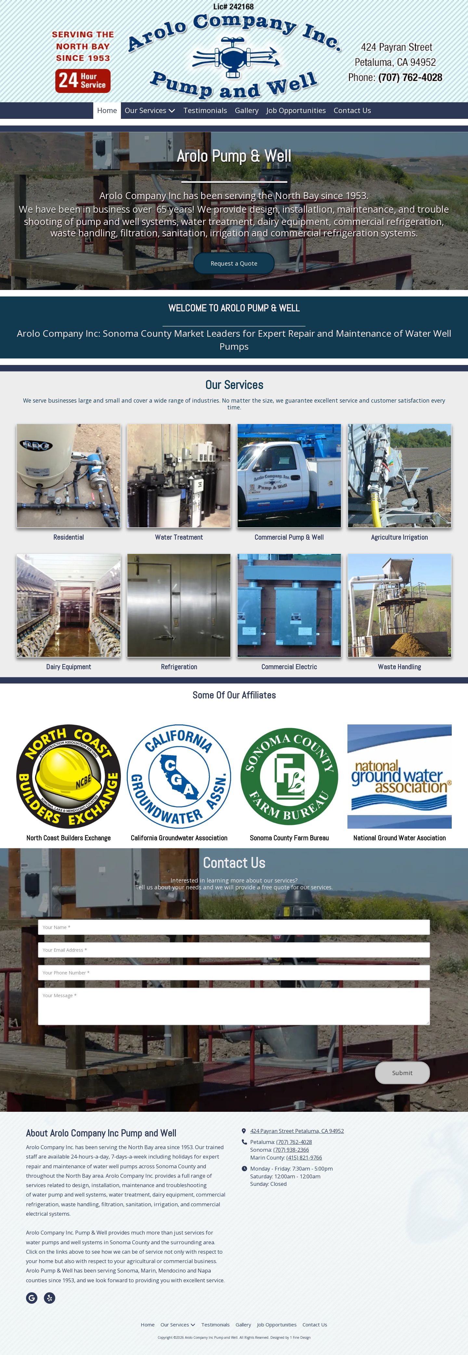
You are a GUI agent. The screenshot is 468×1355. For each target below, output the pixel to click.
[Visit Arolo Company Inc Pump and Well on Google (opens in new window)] (31, 1298)
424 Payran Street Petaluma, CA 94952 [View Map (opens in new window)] (297, 1131)
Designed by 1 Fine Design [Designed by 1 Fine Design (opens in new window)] (290, 1337)
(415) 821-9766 (304, 1157)
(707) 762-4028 (294, 1142)
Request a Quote (234, 263)
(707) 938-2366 (291, 1149)
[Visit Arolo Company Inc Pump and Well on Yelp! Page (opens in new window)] (49, 1298)
